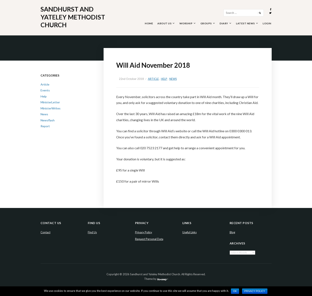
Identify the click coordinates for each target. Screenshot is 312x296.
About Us (164, 23)
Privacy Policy (143, 232)
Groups (206, 23)
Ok (235, 291)
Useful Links (189, 232)
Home (149, 23)
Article (153, 78)
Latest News (245, 23)
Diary (224, 23)
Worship (186, 23)
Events (45, 90)
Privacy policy (254, 291)
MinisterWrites (51, 108)
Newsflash (48, 120)
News (173, 78)
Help (164, 78)
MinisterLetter (50, 102)
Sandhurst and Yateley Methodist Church (73, 17)
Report (45, 126)
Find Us (92, 232)
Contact (45, 232)
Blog (232, 232)
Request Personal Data (149, 239)
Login (267, 23)
